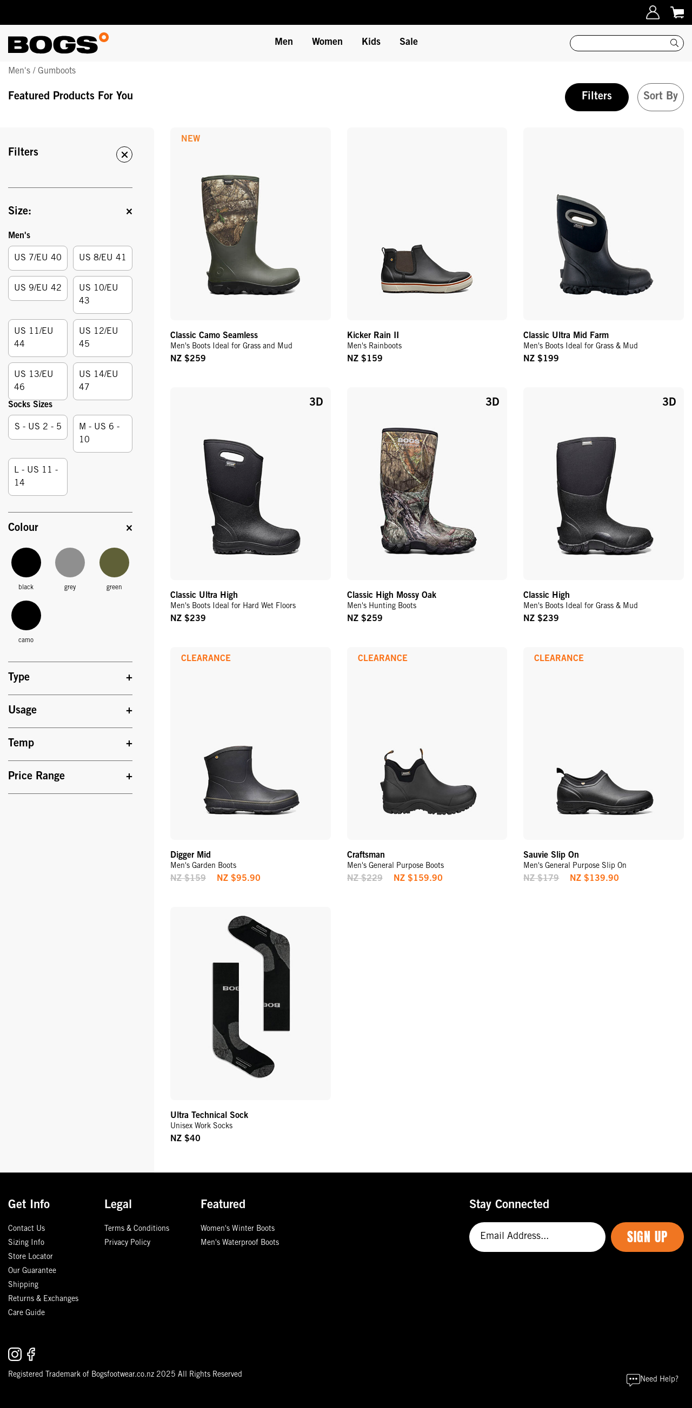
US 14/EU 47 (98, 381)
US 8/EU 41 (103, 258)
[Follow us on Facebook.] (31, 1354)
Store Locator (30, 1257)
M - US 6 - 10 (99, 433)
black (26, 569)
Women (327, 43)
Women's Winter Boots (238, 1229)
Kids (371, 43)
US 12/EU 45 (98, 338)
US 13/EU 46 (34, 381)
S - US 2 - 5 (38, 427)
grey (70, 569)
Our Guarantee (32, 1271)
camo (26, 622)
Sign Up (647, 1237)
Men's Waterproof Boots (240, 1243)
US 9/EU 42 (38, 288)
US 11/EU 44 (34, 338)
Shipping (23, 1285)
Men (284, 43)
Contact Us (26, 1229)
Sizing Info (26, 1243)
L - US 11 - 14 (36, 477)
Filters (597, 97)
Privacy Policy (127, 1243)
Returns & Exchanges (43, 1299)
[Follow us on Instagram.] (16, 1354)
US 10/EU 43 (98, 295)
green (114, 569)
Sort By (660, 97)
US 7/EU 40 (38, 258)
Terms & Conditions (136, 1229)
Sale (409, 43)
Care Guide (26, 1313)
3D (316, 403)
